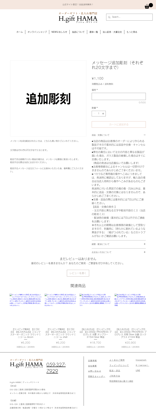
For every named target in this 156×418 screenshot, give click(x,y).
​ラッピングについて (119, 365)
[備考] (119, 96)
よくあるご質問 (117, 360)
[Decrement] (94, 113)
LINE (138, 370)
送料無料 (109, 84)
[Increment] (103, 113)
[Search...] (129, 17)
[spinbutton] (98, 113)
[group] (78, 321)
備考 (95, 90)
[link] (149, 6)
